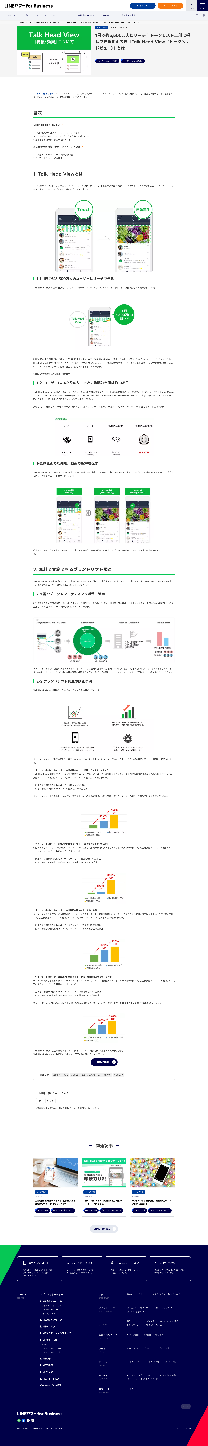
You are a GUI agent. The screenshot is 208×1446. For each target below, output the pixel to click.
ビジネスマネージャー (51, 1294)
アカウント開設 (170, 5)
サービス (11, 15)
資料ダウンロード (86, 15)
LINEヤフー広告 (48, 1340)
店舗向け (142, 1294)
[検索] (197, 15)
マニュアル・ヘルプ (134, 1375)
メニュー (202, 6)
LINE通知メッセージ (51, 1320)
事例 (26, 15)
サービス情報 (40, 22)
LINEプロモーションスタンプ (55, 1333)
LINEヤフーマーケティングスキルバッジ (142, 1379)
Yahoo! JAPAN (37, 1428)
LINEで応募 (46, 1365)
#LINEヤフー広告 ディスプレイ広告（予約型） (91, 1074)
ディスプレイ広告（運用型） (53, 1348)
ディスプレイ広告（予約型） (53, 1352)
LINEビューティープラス (51, 1305)
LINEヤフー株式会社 (54, 1428)
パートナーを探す (133, 1361)
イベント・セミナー (46, 15)
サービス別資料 (133, 1334)
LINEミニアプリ (48, 1326)
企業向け (130, 1294)
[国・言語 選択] (203, 15)
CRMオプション (48, 1313)
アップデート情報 (162, 1348)
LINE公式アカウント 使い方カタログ (165, 1294)
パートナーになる (152, 1361)
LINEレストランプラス (51, 1309)
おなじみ (130, 1388)
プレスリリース (132, 1348)
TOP (186, 1406)
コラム (66, 15)
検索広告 (45, 1344)
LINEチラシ (46, 1372)
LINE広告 (45, 1358)
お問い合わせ (142, 5)
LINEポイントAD (49, 1379)
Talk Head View (44, 93)
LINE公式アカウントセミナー (138, 1307)
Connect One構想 (51, 1385)
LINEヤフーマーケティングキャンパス (162, 1375)
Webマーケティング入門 (169, 1321)
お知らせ (107, 15)
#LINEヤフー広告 (60, 1074)
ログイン (191, 8)
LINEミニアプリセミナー (164, 1307)
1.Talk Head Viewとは (46, 125)
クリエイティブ (132, 1325)
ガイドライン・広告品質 (152, 1325)
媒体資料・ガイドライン (153, 1334)
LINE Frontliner (171, 1361)
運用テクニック (133, 1321)
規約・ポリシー (23, 1428)
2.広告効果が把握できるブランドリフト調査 (56, 146)
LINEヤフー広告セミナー (136, 1311)
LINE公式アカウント (51, 1301)
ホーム (22, 22)
